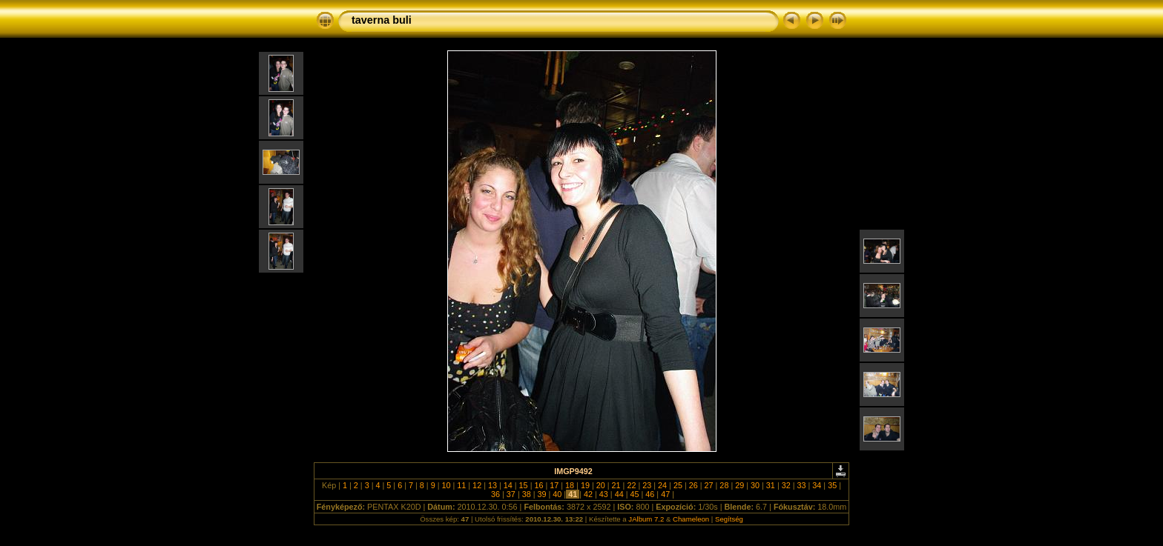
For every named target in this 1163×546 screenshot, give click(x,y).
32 (786, 485)
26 (693, 485)
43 (603, 494)
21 (616, 485)
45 (634, 494)
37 (511, 494)
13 (492, 485)
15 (523, 485)
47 (665, 494)
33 (801, 485)
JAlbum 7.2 (646, 519)
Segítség (729, 519)
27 (709, 485)
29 (739, 485)
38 (526, 494)
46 (649, 494)
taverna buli (382, 20)
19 (585, 485)
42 (588, 494)
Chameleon (691, 519)
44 (619, 494)
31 (770, 485)
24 (662, 485)
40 (557, 494)
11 (461, 485)
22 (631, 485)
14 (508, 485)
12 (477, 485)
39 (542, 494)
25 (678, 485)
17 (554, 485)
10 (445, 485)
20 (600, 485)
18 (569, 485)
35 (832, 485)
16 (538, 485)
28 (724, 485)
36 (495, 494)
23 (646, 485)
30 (755, 485)
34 (816, 485)
